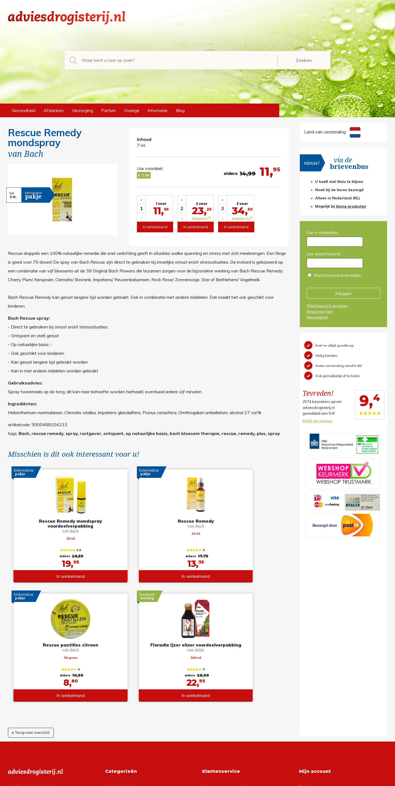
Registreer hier (320, 311)
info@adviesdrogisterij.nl (32, 670)
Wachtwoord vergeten (327, 305)
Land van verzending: (332, 132)
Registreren (310, 670)
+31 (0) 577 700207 (29, 679)
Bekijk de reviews (317, 421)
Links (207, 706)
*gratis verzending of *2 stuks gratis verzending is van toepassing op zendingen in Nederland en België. (197, 780)
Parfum (108, 110)
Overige (131, 110)
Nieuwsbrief (317, 317)
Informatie (158, 110)
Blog (180, 110)
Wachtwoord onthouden (337, 275)
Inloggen (343, 293)
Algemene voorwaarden (226, 670)
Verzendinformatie (220, 688)
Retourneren (214, 679)
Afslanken (54, 110)
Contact (210, 697)
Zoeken (304, 60)
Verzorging (82, 110)
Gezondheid (23, 110)
